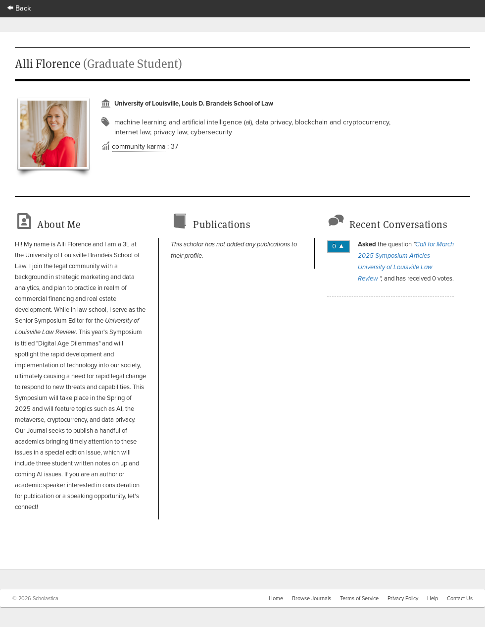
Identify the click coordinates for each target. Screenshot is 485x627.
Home (276, 598)
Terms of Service (359, 598)
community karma (138, 146)
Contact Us (460, 598)
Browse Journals (311, 598)
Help (432, 598)
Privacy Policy (403, 598)
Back (19, 7)
